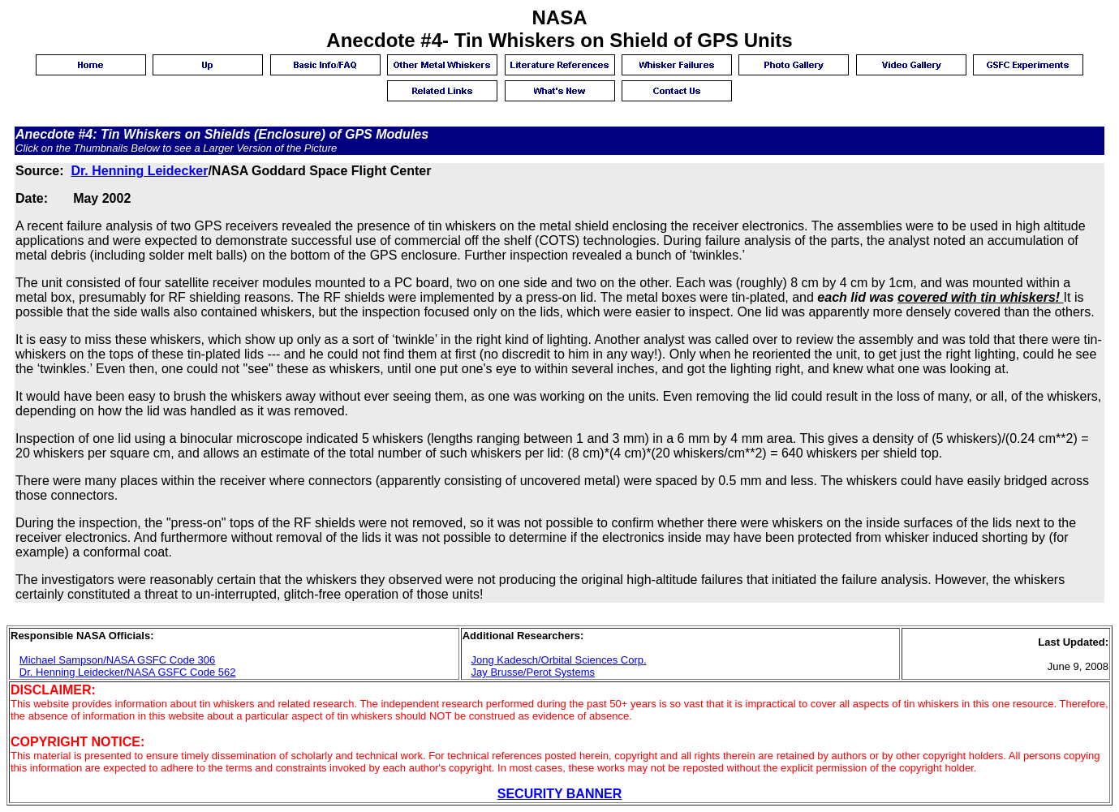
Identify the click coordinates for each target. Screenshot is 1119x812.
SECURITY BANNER (559, 794)
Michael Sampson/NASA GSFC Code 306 (117, 660)
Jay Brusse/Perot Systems (533, 672)
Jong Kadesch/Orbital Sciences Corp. (559, 660)
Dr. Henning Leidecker (139, 171)
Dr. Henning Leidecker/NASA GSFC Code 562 (127, 672)
